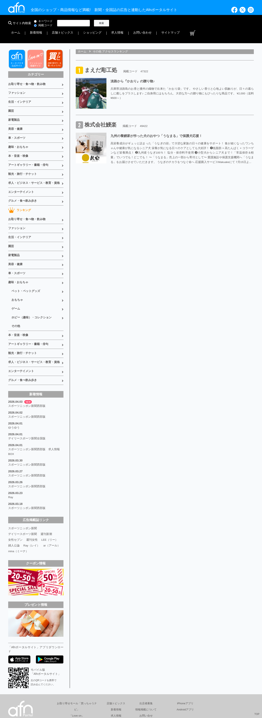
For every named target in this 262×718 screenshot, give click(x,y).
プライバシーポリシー (158, 698)
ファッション (16, 80)
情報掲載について (146, 671)
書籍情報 (116, 683)
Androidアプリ (185, 671)
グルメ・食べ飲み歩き (22, 181)
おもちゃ (17, 274)
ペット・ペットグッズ (25, 266)
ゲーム (15, 282)
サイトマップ (235, 23)
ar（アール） (52, 507)
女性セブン (15, 501)
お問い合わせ (213, 23)
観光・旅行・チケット (22, 156)
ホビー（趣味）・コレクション (31, 290)
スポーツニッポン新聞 (22, 490)
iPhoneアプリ (185, 665)
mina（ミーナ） (18, 513)
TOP (256, 714)
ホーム (120, 23)
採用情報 (185, 698)
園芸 (11, 97)
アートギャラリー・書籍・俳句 (28, 147)
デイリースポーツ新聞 (22, 496)
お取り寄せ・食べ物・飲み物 (26, 72)
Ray (10, 460)
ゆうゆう (14, 394)
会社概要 (131, 698)
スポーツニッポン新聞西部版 (26, 374)
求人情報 (195, 23)
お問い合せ (146, 677)
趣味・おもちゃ (18, 130)
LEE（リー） (49, 501)
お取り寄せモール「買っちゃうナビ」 (77, 668)
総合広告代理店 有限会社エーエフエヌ (95, 698)
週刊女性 (32, 501)
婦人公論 (14, 507)
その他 (15, 298)
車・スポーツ (16, 122)
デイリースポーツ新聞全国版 (26, 405)
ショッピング (176, 23)
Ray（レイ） (31, 507)
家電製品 (14, 105)
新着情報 (134, 23)
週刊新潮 (46, 496)
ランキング (19, 190)
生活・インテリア (19, 88)
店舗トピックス (154, 23)
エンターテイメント (21, 172)
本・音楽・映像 (18, 139)
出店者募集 (146, 665)
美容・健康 (15, 114)
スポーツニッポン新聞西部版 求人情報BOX (34, 417)
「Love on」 (76, 677)
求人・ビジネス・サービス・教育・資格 (34, 164)
